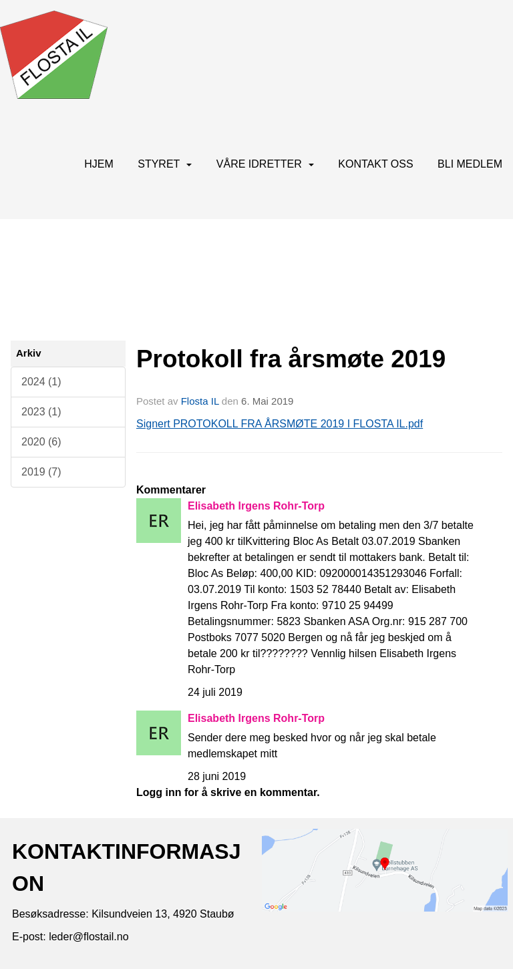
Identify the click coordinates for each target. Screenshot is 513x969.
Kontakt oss (375, 164)
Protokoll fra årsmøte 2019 (291, 359)
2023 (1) (41, 411)
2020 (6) (41, 441)
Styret (165, 164)
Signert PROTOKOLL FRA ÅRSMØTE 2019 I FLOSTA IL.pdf (279, 423)
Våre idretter (265, 164)
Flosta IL (200, 401)
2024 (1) (41, 381)
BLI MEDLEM (470, 164)
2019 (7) (41, 471)
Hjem (99, 164)
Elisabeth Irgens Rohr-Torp (256, 506)
